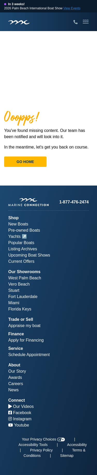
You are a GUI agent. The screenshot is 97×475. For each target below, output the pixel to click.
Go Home (25, 162)
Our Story (17, 371)
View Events (71, 8)
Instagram (20, 419)
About (14, 365)
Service (15, 348)
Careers (15, 383)
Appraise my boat (24, 325)
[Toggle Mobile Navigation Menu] (86, 21)
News (13, 390)
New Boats (18, 224)
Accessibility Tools (33, 445)
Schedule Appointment (29, 354)
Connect (16, 400)
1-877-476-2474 (74, 202)
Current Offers (21, 261)
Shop (13, 218)
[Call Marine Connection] (75, 22)
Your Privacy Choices (43, 439)
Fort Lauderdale (23, 296)
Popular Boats (21, 242)
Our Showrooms (24, 272)
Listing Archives (22, 249)
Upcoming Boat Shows (29, 255)
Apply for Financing (26, 340)
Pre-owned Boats (24, 230)
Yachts (14, 236)
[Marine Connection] (18, 22)
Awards (15, 377)
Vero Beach (19, 284)
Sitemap (66, 455)
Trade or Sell (20, 319)
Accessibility (77, 445)
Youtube (18, 425)
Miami (13, 303)
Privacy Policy (41, 450)
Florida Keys (19, 309)
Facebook (19, 412)
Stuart (13, 290)
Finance (16, 334)
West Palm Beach (24, 278)
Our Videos (21, 406)
